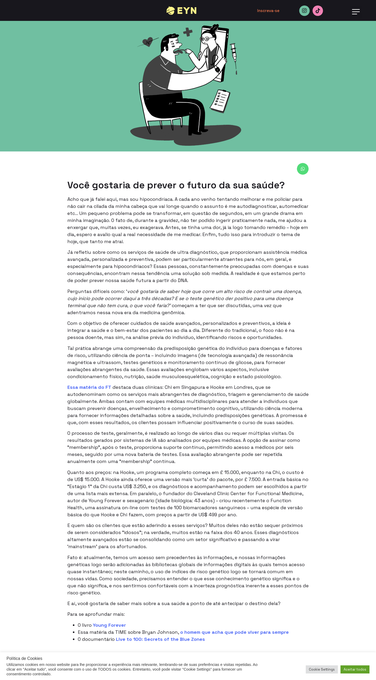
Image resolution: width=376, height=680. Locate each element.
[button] (356, 12)
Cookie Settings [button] (322, 669)
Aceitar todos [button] (355, 669)
